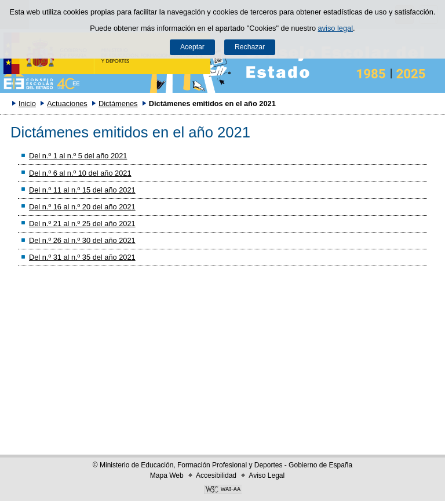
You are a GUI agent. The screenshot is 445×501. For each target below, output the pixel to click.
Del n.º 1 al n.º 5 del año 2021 (78, 155)
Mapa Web (167, 475)
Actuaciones (67, 103)
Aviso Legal (266, 475)
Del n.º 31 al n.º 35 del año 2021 (82, 257)
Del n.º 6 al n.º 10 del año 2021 (80, 173)
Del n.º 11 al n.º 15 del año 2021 (82, 190)
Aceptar (192, 47)
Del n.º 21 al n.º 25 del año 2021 (82, 223)
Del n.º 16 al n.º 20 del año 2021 (82, 206)
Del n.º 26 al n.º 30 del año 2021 (82, 240)
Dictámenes (118, 103)
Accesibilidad (216, 475)
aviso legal (335, 28)
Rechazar (250, 47)
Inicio (27, 103)
